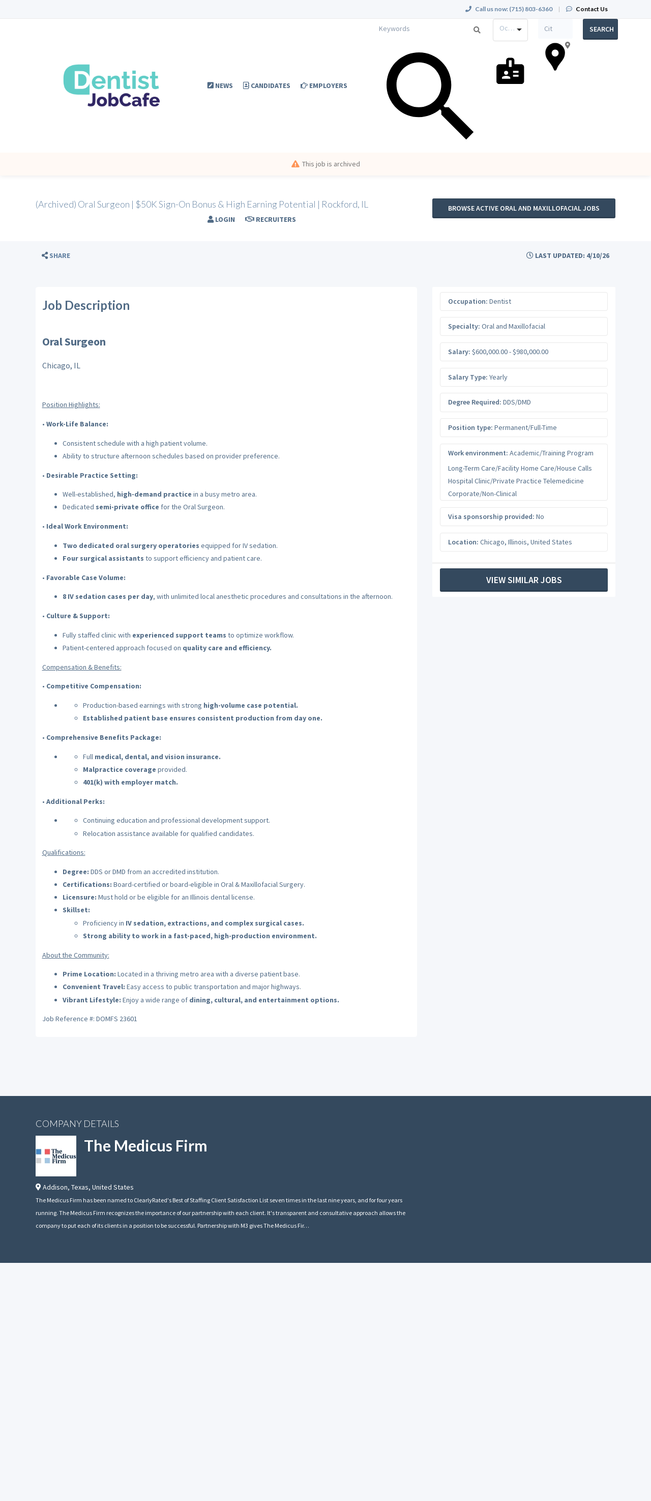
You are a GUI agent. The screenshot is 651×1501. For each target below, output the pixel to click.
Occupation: (468, 301)
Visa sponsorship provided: (491, 516)
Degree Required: (474, 402)
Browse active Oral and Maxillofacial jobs (524, 208)
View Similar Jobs (524, 580)
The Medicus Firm (146, 1145)
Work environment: (478, 452)
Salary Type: (468, 377)
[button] (56, 255)
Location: (463, 541)
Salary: (459, 351)
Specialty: (464, 326)
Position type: (470, 427)
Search (601, 29)
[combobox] (510, 30)
